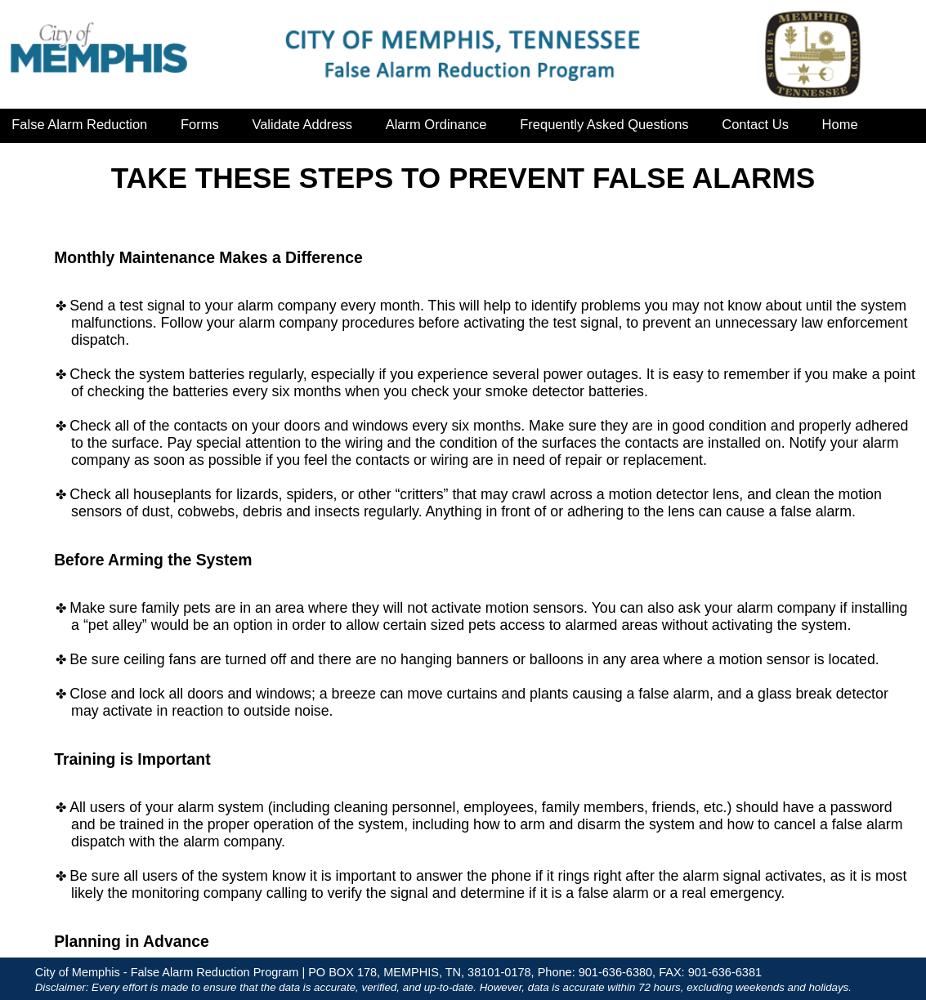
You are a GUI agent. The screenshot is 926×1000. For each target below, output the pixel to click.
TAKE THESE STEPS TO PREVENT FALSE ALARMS (463, 178)
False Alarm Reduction (79, 124)
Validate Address (302, 124)
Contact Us (755, 124)
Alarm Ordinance (436, 124)
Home (840, 124)
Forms (200, 124)
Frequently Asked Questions (604, 124)
